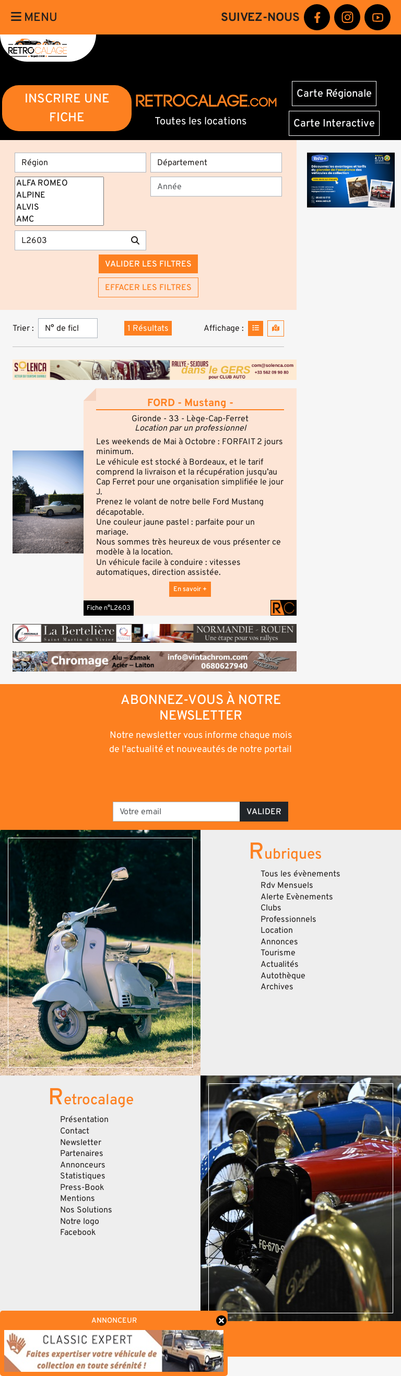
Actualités (280, 964)
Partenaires (81, 1153)
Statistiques (82, 1176)
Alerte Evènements (297, 897)
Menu (34, 17)
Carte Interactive (334, 123)
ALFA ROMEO (59, 183)
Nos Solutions (86, 1210)
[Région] (80, 162)
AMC (59, 219)
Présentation (84, 1119)
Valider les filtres (148, 264)
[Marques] (59, 201)
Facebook (78, 1232)
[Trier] (68, 328)
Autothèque (283, 975)
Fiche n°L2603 (109, 607)
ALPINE (59, 195)
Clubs (271, 908)
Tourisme (278, 952)
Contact (74, 1131)
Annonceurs (82, 1165)
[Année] (216, 186)
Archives (277, 986)
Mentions (77, 1198)
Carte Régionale (334, 93)
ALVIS (59, 207)
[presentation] (201, 777)
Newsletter (80, 1142)
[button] (48, 501)
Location (277, 930)
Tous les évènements (300, 874)
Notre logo (79, 1221)
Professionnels (288, 919)
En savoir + (190, 589)
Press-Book (82, 1187)
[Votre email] (176, 812)
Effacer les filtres (148, 287)
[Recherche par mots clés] (70, 240)
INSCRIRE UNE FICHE (67, 108)
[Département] (216, 162)
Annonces (279, 941)
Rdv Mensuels (287, 885)
